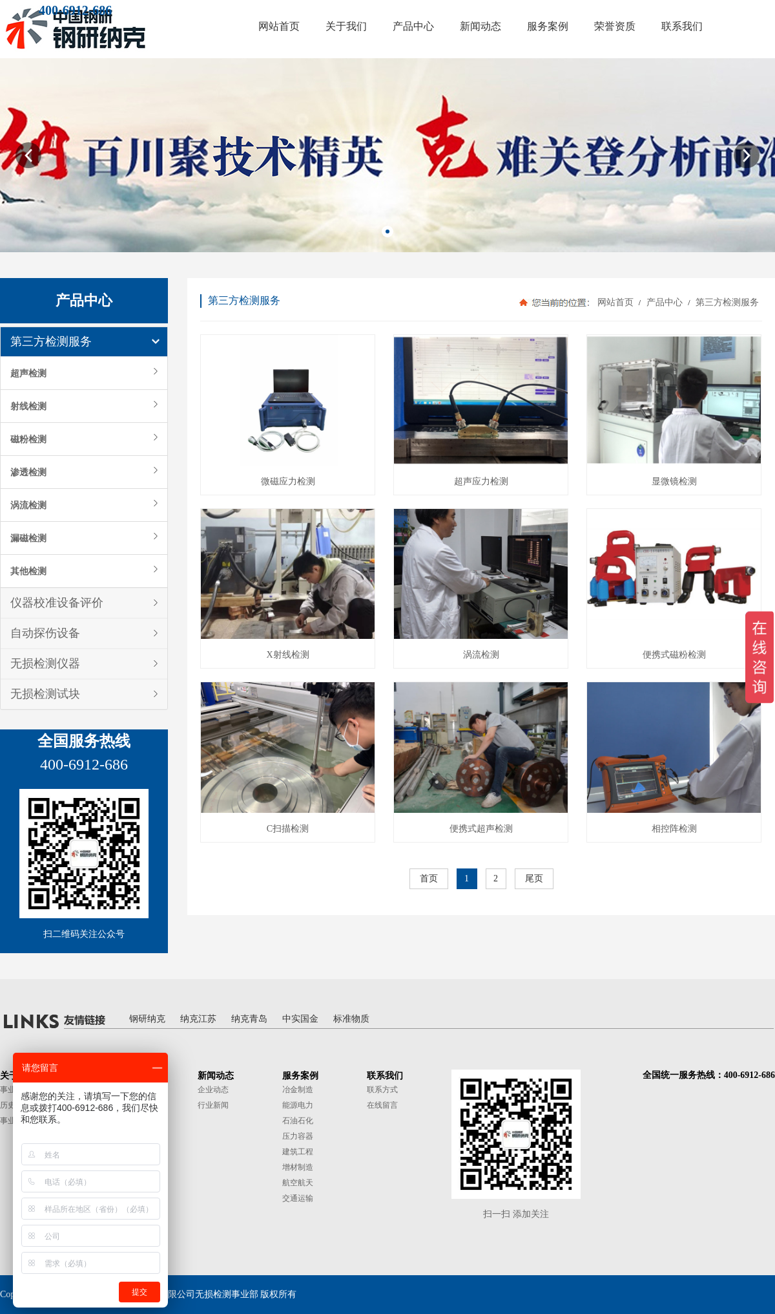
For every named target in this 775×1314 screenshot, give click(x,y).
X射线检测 (287, 655)
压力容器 (297, 1136)
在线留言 (382, 1105)
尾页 (534, 878)
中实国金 (300, 1019)
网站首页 (615, 302)
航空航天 (297, 1182)
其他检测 (28, 571)
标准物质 (351, 1019)
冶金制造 (297, 1089)
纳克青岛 (249, 1019)
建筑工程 (297, 1151)
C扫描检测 (288, 829)
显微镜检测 (674, 481)
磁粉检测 (28, 439)
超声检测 (28, 373)
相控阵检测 (674, 829)
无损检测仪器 (45, 663)
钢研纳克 (147, 1019)
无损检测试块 (45, 693)
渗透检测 (28, 472)
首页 (429, 878)
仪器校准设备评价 (56, 602)
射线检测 (28, 406)
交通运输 (297, 1198)
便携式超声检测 (481, 829)
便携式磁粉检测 (674, 655)
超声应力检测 (481, 481)
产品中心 (664, 302)
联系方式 (382, 1089)
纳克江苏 (198, 1019)
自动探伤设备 (45, 633)
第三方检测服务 (51, 341)
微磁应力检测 (288, 481)
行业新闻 (213, 1105)
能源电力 (297, 1105)
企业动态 (213, 1089)
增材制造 (297, 1167)
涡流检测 (28, 505)
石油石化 (297, 1120)
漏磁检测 (28, 538)
